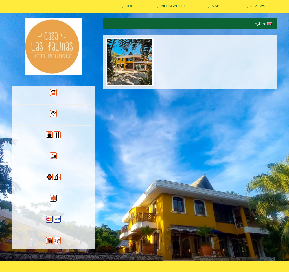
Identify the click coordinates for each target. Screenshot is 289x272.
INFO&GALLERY (173, 5)
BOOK (131, 5)
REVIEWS (257, 5)
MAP (215, 5)
